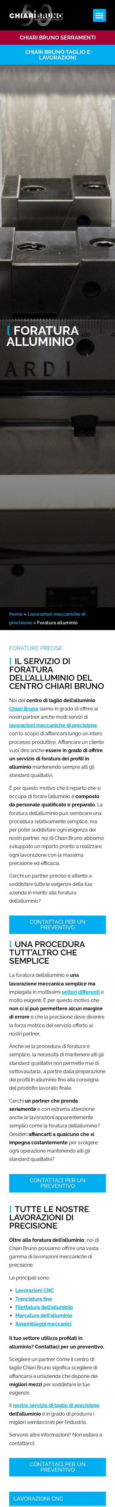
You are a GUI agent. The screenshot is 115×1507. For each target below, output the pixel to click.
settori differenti (81, 992)
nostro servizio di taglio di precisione (56, 1405)
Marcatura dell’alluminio (43, 1315)
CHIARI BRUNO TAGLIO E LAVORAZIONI (57, 55)
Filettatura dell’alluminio (44, 1307)
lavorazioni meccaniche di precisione (53, 725)
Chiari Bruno (23, 709)
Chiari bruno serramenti (58, 37)
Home (15, 614)
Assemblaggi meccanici (43, 1324)
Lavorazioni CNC (34, 1290)
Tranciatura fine (33, 1299)
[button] (99, 15)
